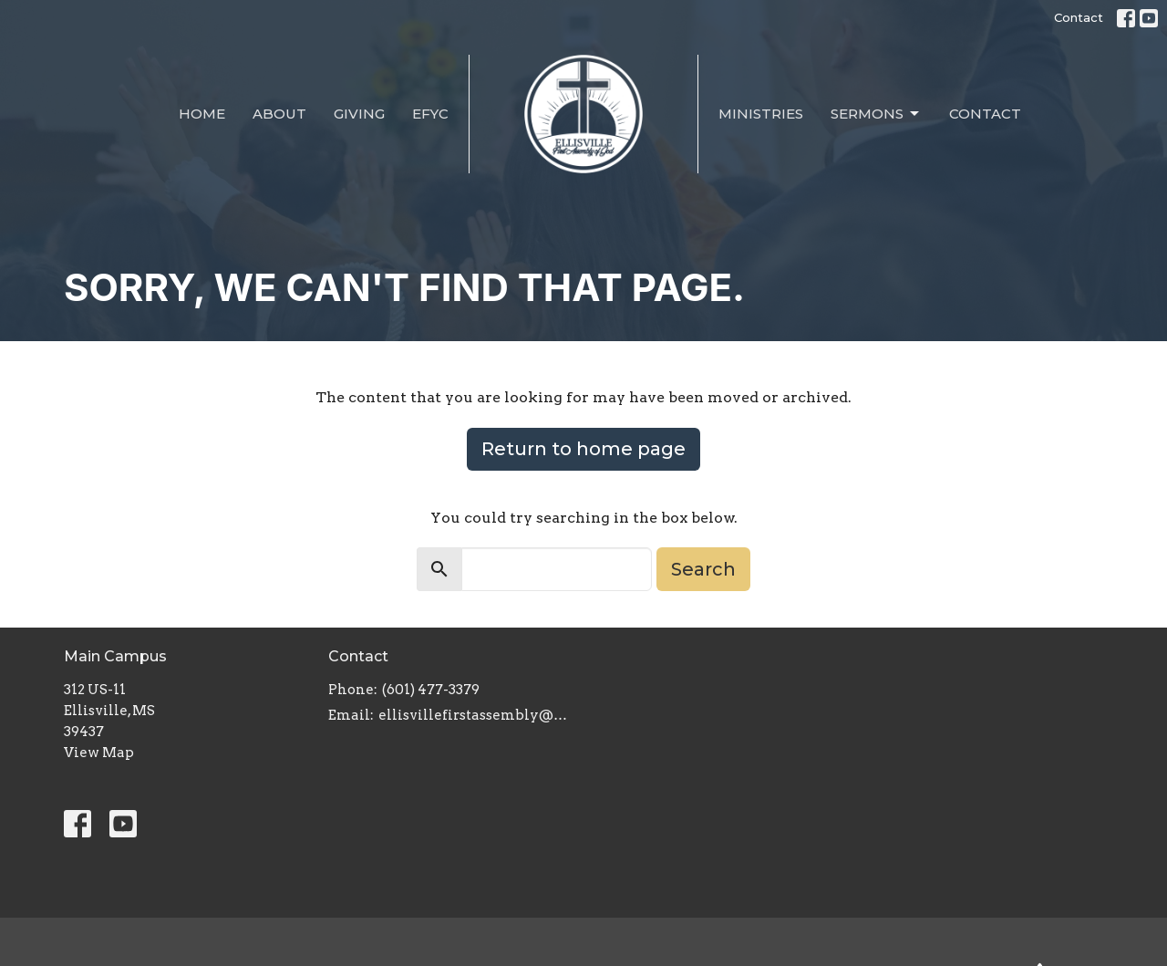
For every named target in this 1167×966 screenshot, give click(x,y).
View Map (99, 752)
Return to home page (583, 449)
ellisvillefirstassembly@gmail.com (476, 715)
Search (703, 569)
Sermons (876, 114)
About (279, 113)
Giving (359, 113)
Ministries (760, 113)
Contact (1078, 17)
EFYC (430, 113)
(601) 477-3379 (431, 689)
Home (202, 113)
